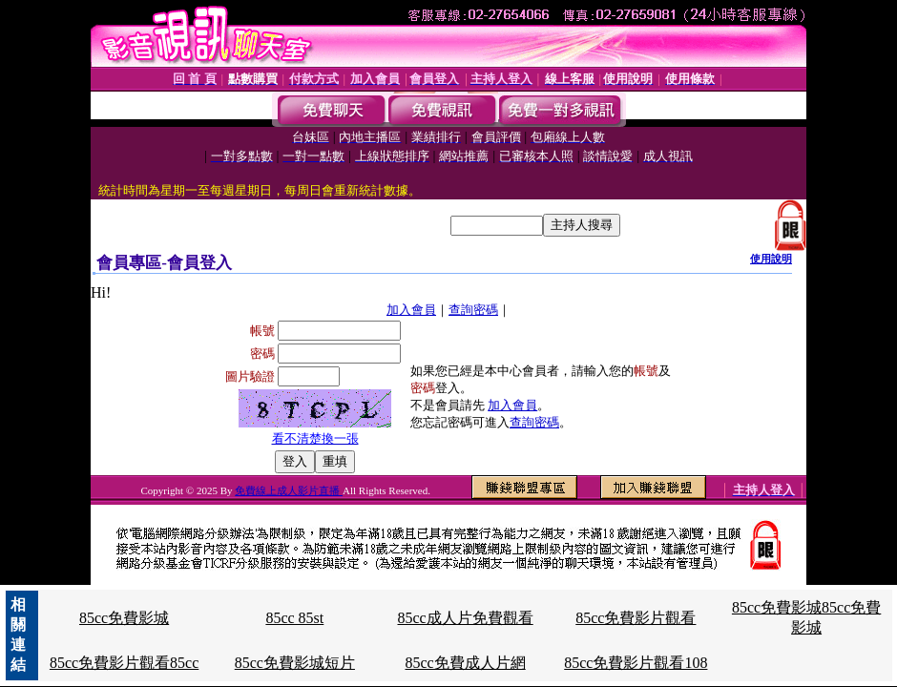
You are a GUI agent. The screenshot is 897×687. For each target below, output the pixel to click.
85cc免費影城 (124, 618)
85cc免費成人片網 (465, 663)
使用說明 (771, 258)
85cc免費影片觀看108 (635, 663)
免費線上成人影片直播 (289, 490)
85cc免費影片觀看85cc (124, 663)
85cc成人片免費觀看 (464, 618)
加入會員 (411, 309)
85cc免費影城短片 (295, 663)
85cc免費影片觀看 (635, 618)
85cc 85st (294, 618)
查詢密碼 (473, 309)
